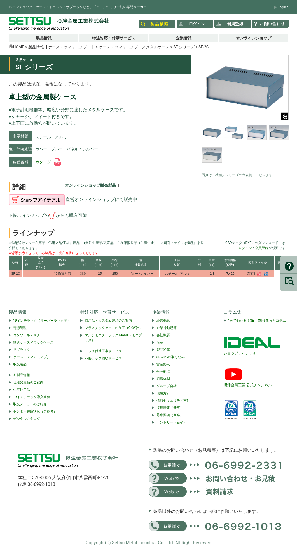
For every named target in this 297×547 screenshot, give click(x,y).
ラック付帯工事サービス (103, 351)
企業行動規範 (166, 328)
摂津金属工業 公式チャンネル (248, 385)
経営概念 (163, 321)
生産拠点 (163, 371)
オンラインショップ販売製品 (90, 185)
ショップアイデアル (240, 353)
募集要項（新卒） (169, 415)
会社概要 (163, 335)
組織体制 (163, 379)
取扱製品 (20, 364)
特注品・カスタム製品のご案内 (108, 321)
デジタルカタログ (26, 419)
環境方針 (163, 393)
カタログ (48, 162)
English (283, 7)
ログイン (245, 248)
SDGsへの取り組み (170, 357)
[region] (245, 147)
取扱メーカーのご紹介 (30, 404)
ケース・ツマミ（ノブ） (31, 357)
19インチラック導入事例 (32, 397)
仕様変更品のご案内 (28, 382)
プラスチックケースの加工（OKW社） (113, 328)
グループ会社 (166, 386)
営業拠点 (163, 364)
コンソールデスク (26, 335)
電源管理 (20, 328)
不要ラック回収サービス (103, 358)
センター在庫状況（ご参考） (35, 411)
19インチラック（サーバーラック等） (42, 321)
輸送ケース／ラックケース (33, 342)
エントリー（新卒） (171, 422)
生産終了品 (21, 390)
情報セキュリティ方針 (173, 400)
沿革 (159, 342)
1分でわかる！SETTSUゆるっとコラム (257, 321)
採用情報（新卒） (169, 408)
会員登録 (261, 248)
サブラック (21, 350)
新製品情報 (21, 375)
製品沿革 (163, 350)
